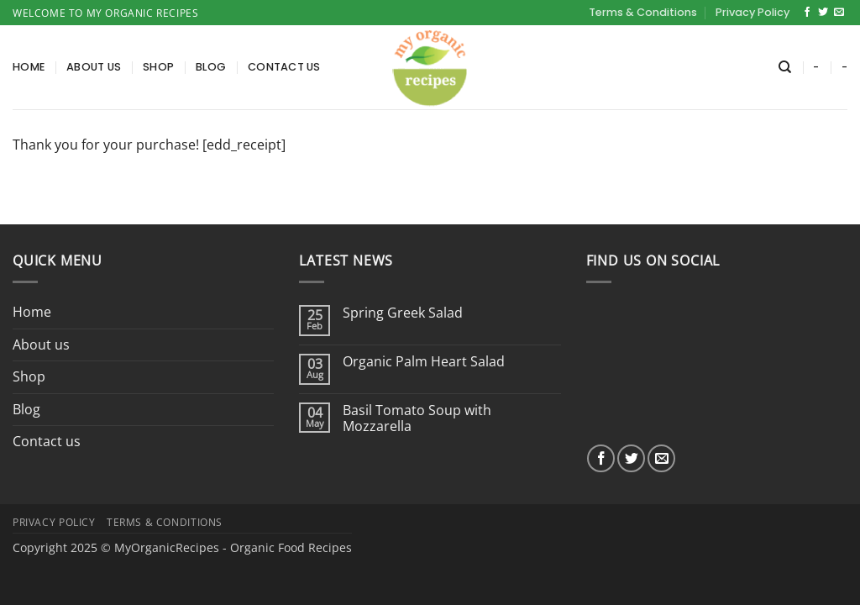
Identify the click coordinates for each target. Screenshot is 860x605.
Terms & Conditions (643, 12)
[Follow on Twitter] (823, 12)
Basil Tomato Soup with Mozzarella (417, 418)
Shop (158, 67)
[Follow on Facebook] (807, 12)
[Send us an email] (839, 12)
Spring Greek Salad (403, 313)
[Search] (785, 67)
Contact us (284, 67)
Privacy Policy (752, 12)
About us (93, 67)
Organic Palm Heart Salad (424, 362)
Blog (211, 67)
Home (29, 67)
